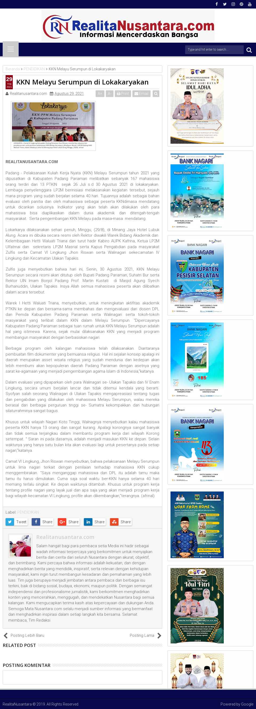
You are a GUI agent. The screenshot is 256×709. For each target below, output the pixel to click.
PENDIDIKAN (28, 512)
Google (247, 704)
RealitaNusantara (17, 704)
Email (142, 93)
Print (123, 93)
